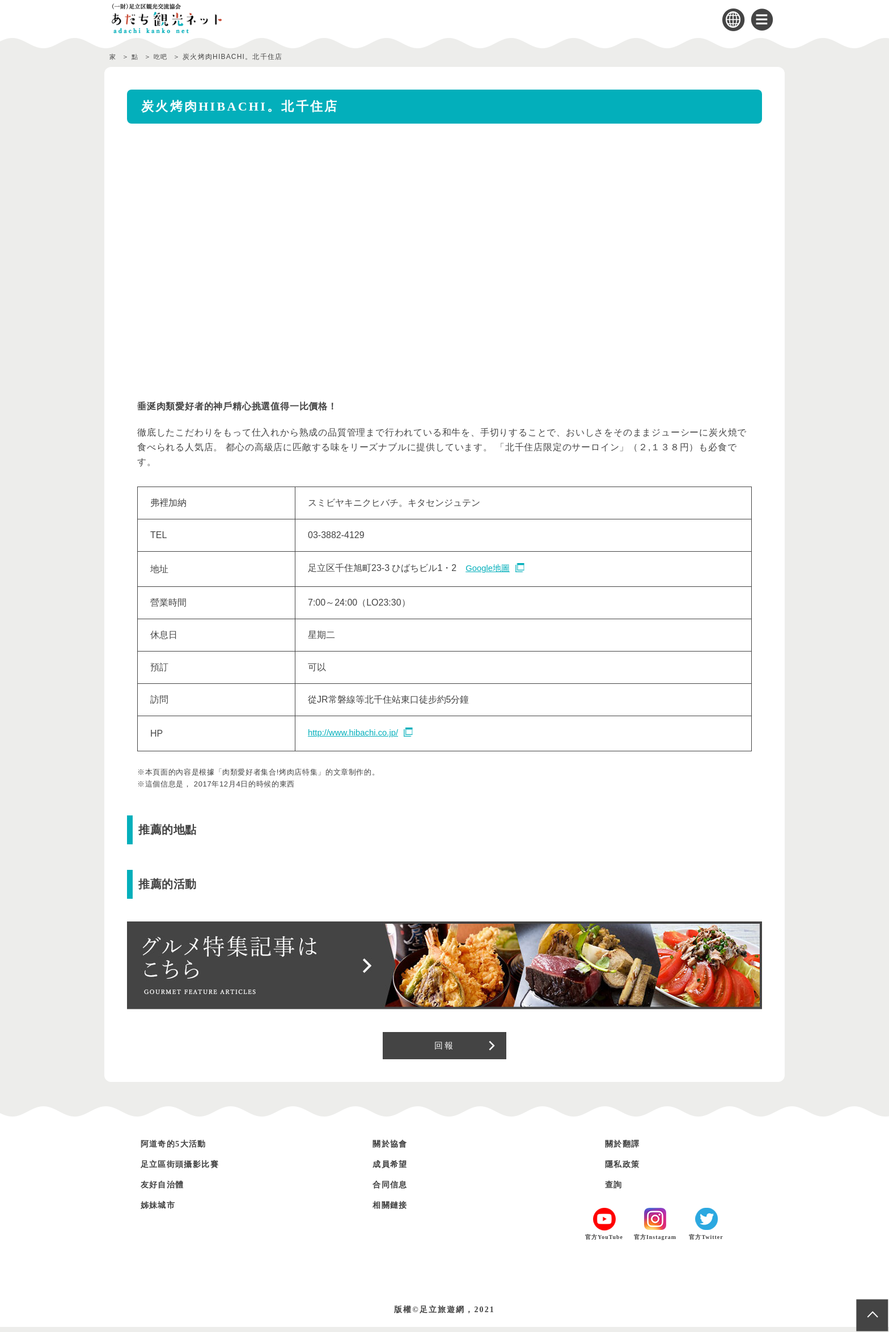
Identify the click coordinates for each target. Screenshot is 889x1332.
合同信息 (393, 1189)
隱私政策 (626, 1169)
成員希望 (393, 1169)
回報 (444, 1048)
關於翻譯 (626, 1148)
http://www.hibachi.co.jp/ (356, 733)
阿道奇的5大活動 (180, 1148)
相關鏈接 (393, 1210)
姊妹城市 (162, 1210)
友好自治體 (167, 1189)
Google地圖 (489, 568)
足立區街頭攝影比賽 (188, 1169)
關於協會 (393, 1148)
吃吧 (165, 57)
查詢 (615, 1189)
